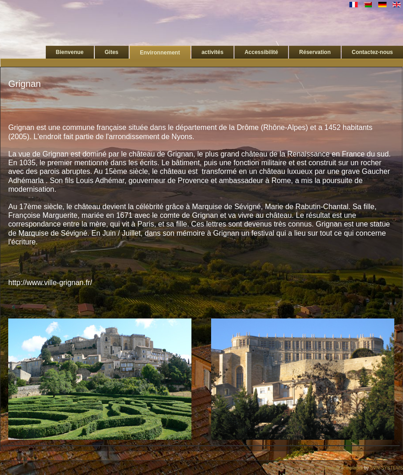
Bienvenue (70, 52)
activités (212, 52)
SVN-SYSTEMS (386, 467)
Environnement (160, 52)
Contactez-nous (372, 52)
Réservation (315, 52)
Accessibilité (261, 52)
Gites (112, 52)
